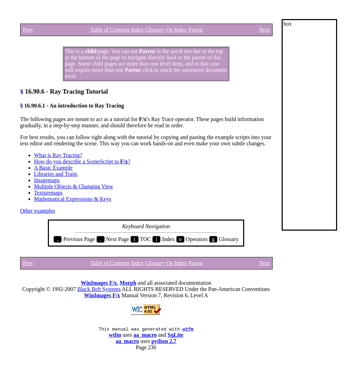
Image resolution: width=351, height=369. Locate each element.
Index (137, 30)
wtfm (187, 330)
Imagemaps (47, 180)
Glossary (155, 30)
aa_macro (145, 336)
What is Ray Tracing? (58, 155)
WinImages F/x (99, 283)
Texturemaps (48, 193)
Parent (195, 30)
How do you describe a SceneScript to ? (82, 161)
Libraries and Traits (55, 174)
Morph (128, 283)
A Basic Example (53, 168)
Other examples (37, 211)
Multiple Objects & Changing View (73, 186)
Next (264, 30)
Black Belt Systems (99, 289)
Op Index (176, 30)
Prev (28, 30)
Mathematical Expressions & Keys (72, 199)
